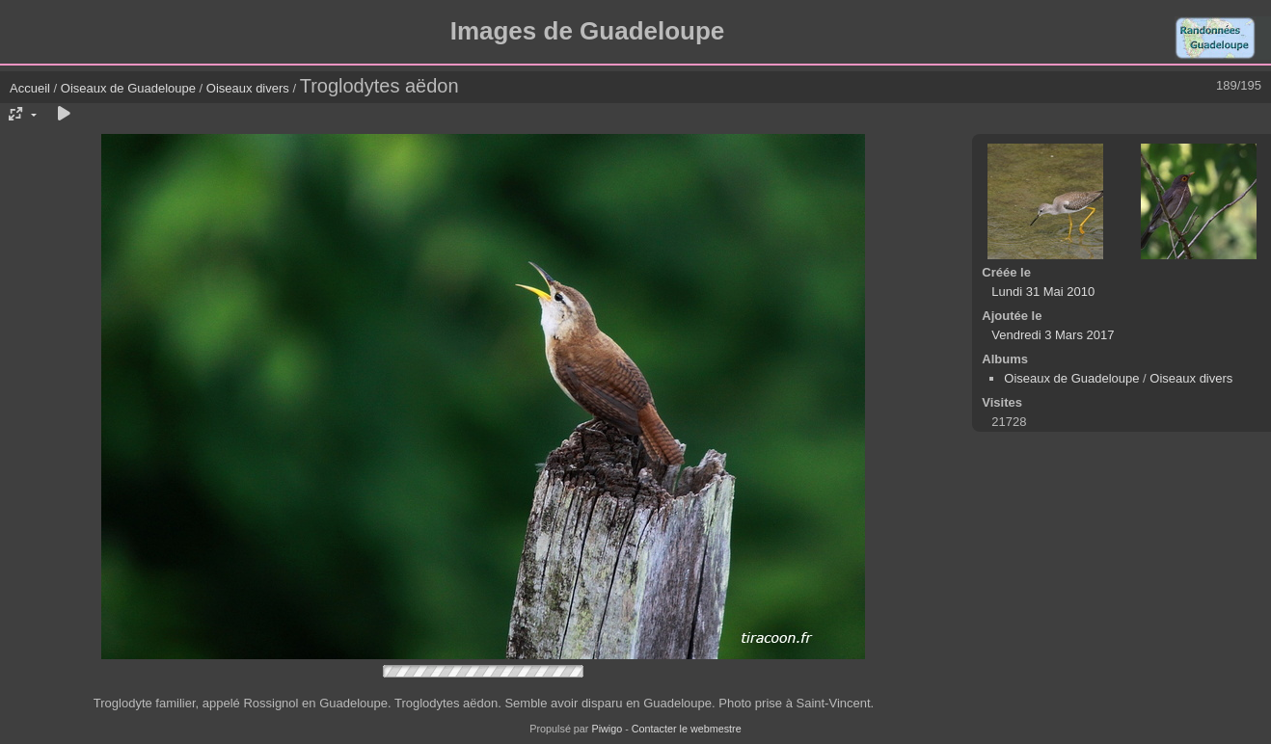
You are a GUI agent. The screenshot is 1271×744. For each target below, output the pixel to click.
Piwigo (606, 728)
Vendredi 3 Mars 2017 (1052, 335)
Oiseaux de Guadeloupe (128, 88)
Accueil (30, 88)
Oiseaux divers (247, 88)
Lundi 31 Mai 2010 (1043, 291)
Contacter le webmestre (687, 728)
